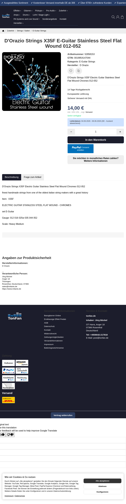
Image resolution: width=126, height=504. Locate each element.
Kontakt (63, 19)
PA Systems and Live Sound (27, 19)
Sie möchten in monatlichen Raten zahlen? (95, 159)
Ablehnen (102, 486)
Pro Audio (51, 11)
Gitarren (28, 11)
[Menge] (96, 132)
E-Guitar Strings (87, 61)
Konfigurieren (102, 492)
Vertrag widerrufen (63, 415)
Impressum (9, 496)
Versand (88, 112)
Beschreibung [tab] (11, 177)
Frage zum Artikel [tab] (32, 177)
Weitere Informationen (96, 161)
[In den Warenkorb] (95, 139)
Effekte (17, 11)
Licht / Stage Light (41, 15)
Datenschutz (20, 496)
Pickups (39, 11)
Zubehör (63, 11)
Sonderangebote (49, 19)
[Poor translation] (10, 434)
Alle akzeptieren (102, 481)
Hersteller (18, 23)
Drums (26, 15)
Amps (17, 15)
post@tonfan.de (100, 338)
